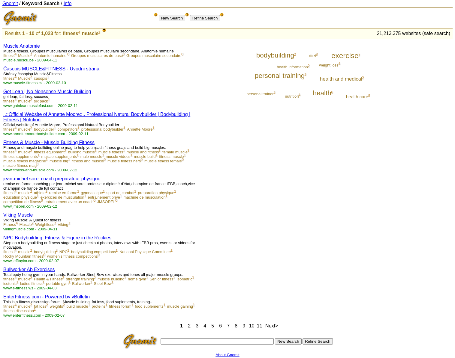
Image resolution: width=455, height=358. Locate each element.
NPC (63, 252)
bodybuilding (45, 252)
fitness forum (120, 306)
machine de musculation (145, 197)
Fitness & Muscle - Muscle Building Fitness (49, 142)
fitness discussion (18, 311)
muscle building (111, 279)
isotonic (10, 283)
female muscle (175, 152)
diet (312, 55)
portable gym (57, 283)
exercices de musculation (62, 197)
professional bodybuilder (102, 129)
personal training (280, 75)
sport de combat (120, 193)
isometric (184, 279)
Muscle (24, 55)
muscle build (144, 156)
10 (252, 325)
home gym (137, 279)
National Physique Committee (145, 252)
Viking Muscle (18, 214)
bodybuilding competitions (93, 252)
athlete (40, 193)
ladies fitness (31, 283)
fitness (70, 33)
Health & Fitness (48, 279)
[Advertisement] (428, 129)
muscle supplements (59, 156)
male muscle (91, 156)
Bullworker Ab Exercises (29, 269)
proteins (98, 306)
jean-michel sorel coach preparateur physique (52, 178)
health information (292, 67)
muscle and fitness (143, 152)
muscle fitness (110, 152)
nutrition (292, 96)
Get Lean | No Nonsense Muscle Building (47, 91)
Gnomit (10, 3)
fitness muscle (171, 156)
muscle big (59, 161)
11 (259, 325)
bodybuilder (44, 129)
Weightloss (44, 224)
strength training (80, 279)
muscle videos (118, 156)
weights (56, 306)
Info (68, 3)
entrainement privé (104, 197)
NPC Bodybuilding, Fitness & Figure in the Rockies (57, 237)
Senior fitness (161, 279)
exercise (344, 56)
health (322, 93)
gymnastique (92, 193)
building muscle (81, 152)
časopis (40, 78)
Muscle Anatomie (21, 46)
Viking (63, 224)
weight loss (328, 65)
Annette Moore (139, 129)
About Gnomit (227, 355)
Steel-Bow (103, 283)
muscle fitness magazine (24, 161)
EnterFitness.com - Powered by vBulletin (46, 296)
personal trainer (259, 94)
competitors (68, 129)
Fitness (9, 224)
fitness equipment (49, 152)
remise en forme (63, 193)
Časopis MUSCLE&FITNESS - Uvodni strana (51, 68)
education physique (20, 197)
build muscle (77, 306)
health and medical (341, 79)
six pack (41, 101)
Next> (271, 325)
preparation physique (156, 193)
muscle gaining (180, 306)
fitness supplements (20, 156)
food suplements (149, 306)
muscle (90, 33)
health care (357, 96)
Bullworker (81, 283)
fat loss (40, 306)
